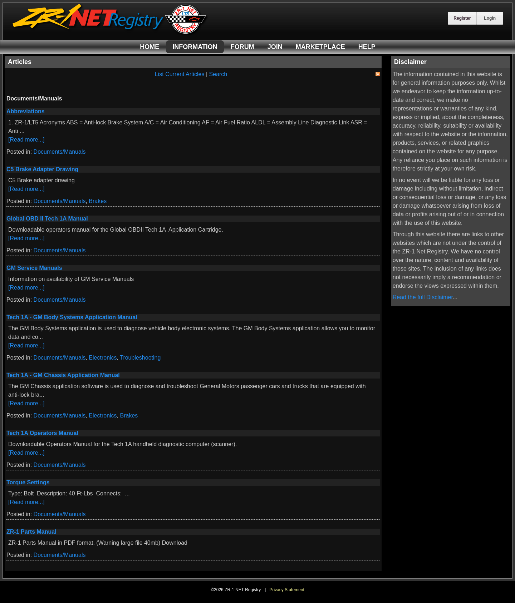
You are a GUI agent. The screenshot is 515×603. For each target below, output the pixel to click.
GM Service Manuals (34, 268)
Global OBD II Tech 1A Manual (47, 219)
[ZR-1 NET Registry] (110, 33)
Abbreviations (25, 111)
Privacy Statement (286, 589)
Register (462, 18)
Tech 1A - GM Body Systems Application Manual (71, 317)
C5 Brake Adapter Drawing (42, 169)
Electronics (103, 358)
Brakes (98, 201)
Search (218, 74)
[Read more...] (26, 140)
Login (490, 18)
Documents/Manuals (60, 152)
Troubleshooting (140, 358)
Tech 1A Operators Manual (42, 433)
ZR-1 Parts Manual (31, 532)
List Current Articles (180, 74)
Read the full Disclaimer (423, 297)
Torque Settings (28, 482)
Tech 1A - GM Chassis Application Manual (63, 375)
